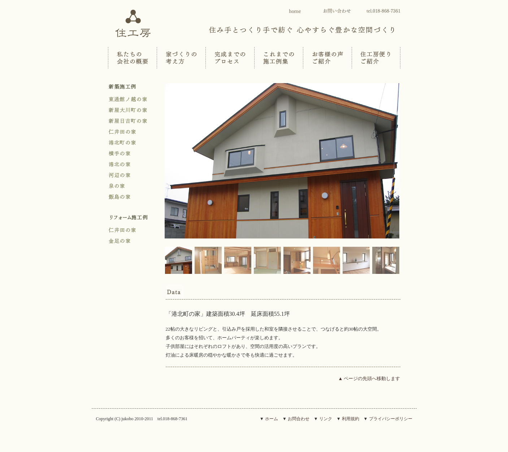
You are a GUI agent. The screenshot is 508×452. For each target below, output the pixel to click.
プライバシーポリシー (390, 418)
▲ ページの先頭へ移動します (369, 378)
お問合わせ (298, 418)
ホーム (271, 418)
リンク (325, 418)
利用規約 (350, 418)
